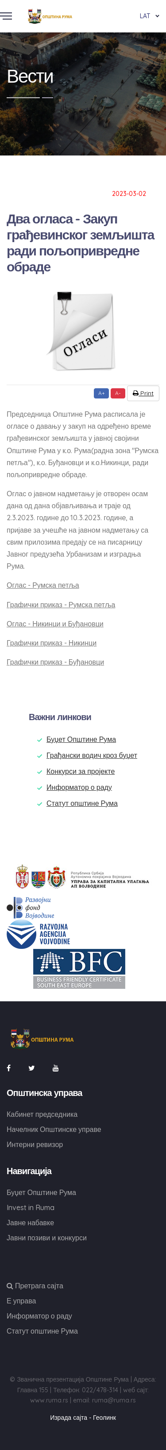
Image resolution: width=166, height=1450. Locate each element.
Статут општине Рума (82, 803)
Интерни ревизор (35, 1144)
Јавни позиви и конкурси (47, 1237)
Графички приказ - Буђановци (55, 661)
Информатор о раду (79, 787)
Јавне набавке (30, 1222)
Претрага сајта (35, 1285)
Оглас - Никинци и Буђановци (55, 623)
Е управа (21, 1300)
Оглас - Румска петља (43, 585)
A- (118, 393)
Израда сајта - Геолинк (83, 1418)
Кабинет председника (42, 1114)
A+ (101, 393)
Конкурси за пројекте (80, 771)
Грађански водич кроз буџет (91, 755)
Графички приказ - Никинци (52, 642)
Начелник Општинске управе (54, 1129)
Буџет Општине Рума (81, 739)
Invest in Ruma (30, 1207)
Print (143, 393)
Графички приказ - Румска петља (61, 604)
